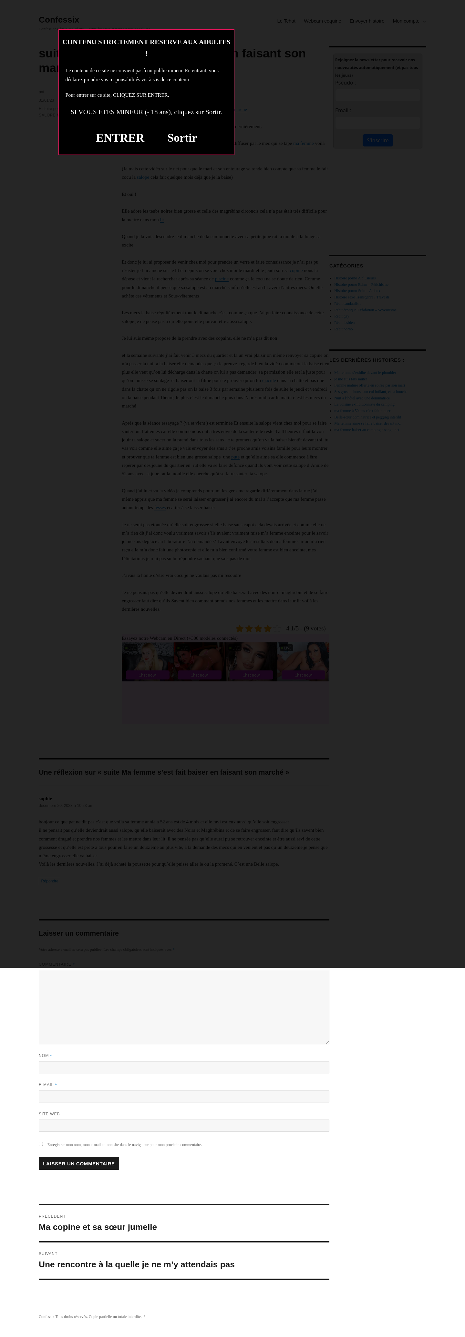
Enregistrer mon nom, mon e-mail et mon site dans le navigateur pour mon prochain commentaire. (124, 1144)
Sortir (182, 137)
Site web (49, 1114)
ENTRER (120, 137)
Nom (46, 1055)
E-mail (48, 1084)
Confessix (47, 1316)
